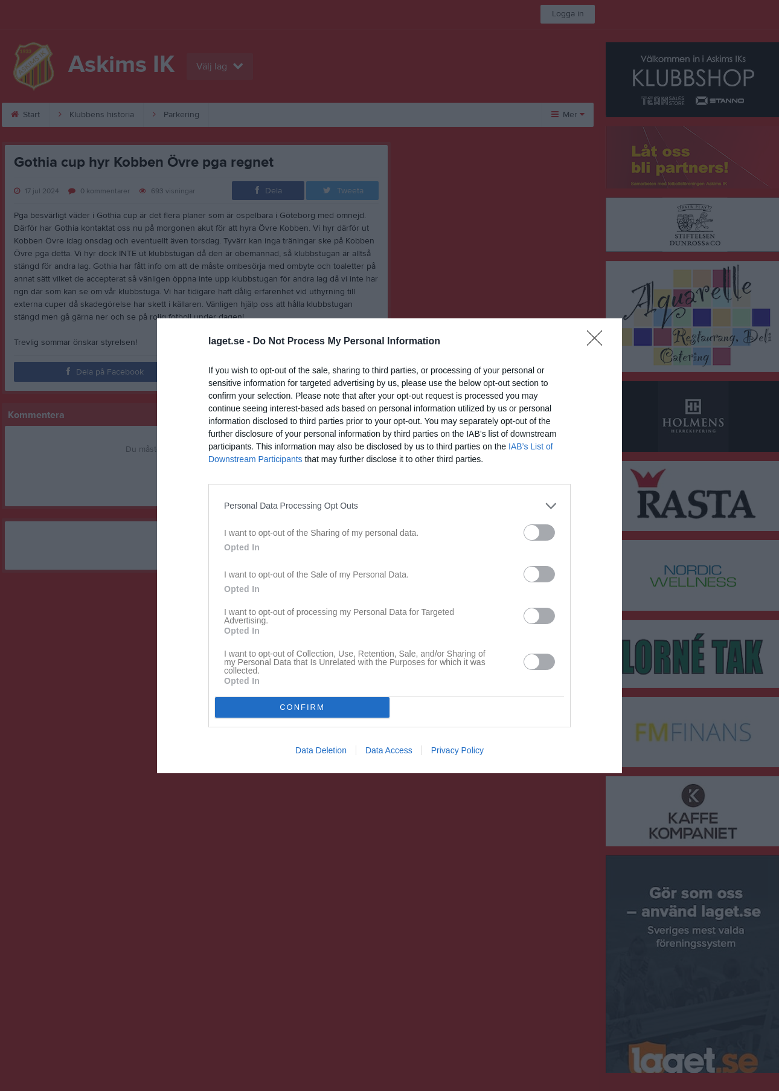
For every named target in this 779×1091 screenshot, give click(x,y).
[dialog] (389, 545)
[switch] (539, 532)
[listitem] (389, 506)
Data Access (388, 750)
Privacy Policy (457, 750)
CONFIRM (302, 707)
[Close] (598, 341)
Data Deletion (321, 750)
